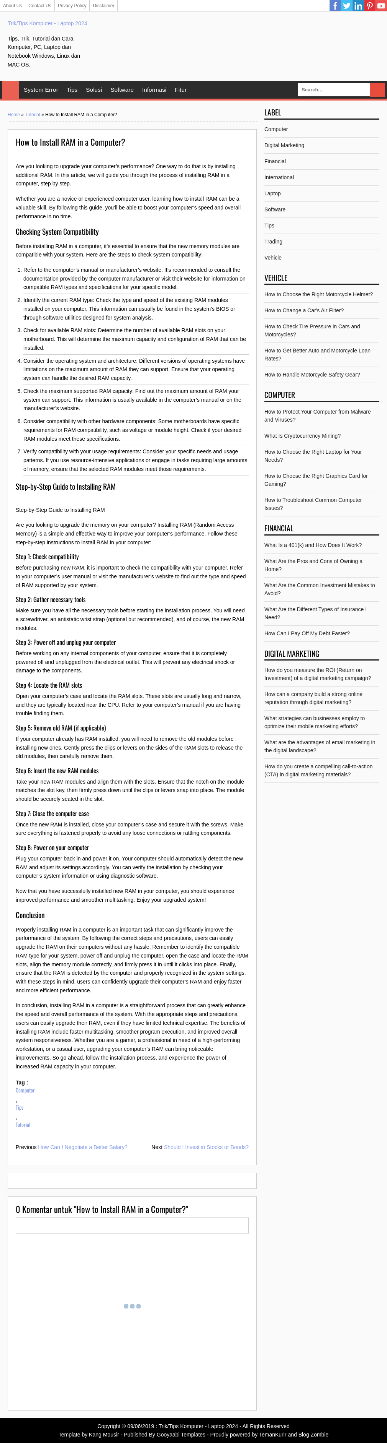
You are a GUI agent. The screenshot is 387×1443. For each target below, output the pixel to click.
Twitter (347, 5)
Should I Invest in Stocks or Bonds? (206, 1147)
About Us (12, 5)
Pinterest (370, 5)
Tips (72, 89)
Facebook (335, 5)
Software (122, 89)
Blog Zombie (313, 1435)
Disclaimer (103, 5)
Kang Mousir (104, 1435)
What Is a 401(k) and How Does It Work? (313, 545)
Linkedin (358, 5)
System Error (41, 89)
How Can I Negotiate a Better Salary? (82, 1147)
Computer (25, 1090)
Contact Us (39, 5)
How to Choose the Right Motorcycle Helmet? (318, 294)
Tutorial (32, 114)
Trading (273, 242)
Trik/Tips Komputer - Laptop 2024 (47, 23)
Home (10, 90)
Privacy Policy (72, 5)
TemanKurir (273, 1435)
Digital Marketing (284, 145)
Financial (275, 161)
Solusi (94, 89)
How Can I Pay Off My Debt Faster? (307, 633)
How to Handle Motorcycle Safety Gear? (312, 375)
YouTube (381, 5)
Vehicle (273, 258)
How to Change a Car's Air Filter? (304, 310)
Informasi (154, 89)
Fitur (181, 89)
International (279, 177)
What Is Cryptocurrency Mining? (302, 436)
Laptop (272, 193)
